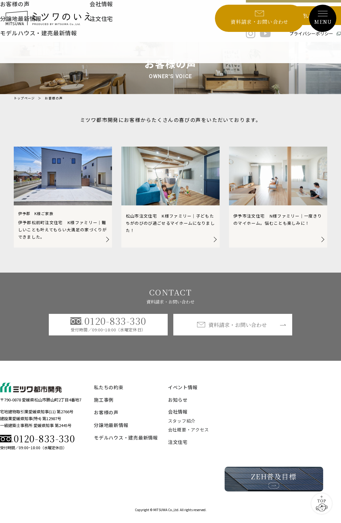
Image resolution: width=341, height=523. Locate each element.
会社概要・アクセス (188, 434)
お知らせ (178, 404)
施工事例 (104, 404)
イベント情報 (183, 392)
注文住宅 (178, 446)
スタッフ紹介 (182, 425)
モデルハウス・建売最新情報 (126, 442)
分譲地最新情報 (111, 429)
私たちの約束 (109, 392)
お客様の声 (106, 417)
